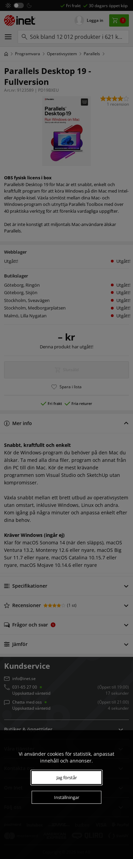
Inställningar (66, 797)
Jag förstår (66, 777)
